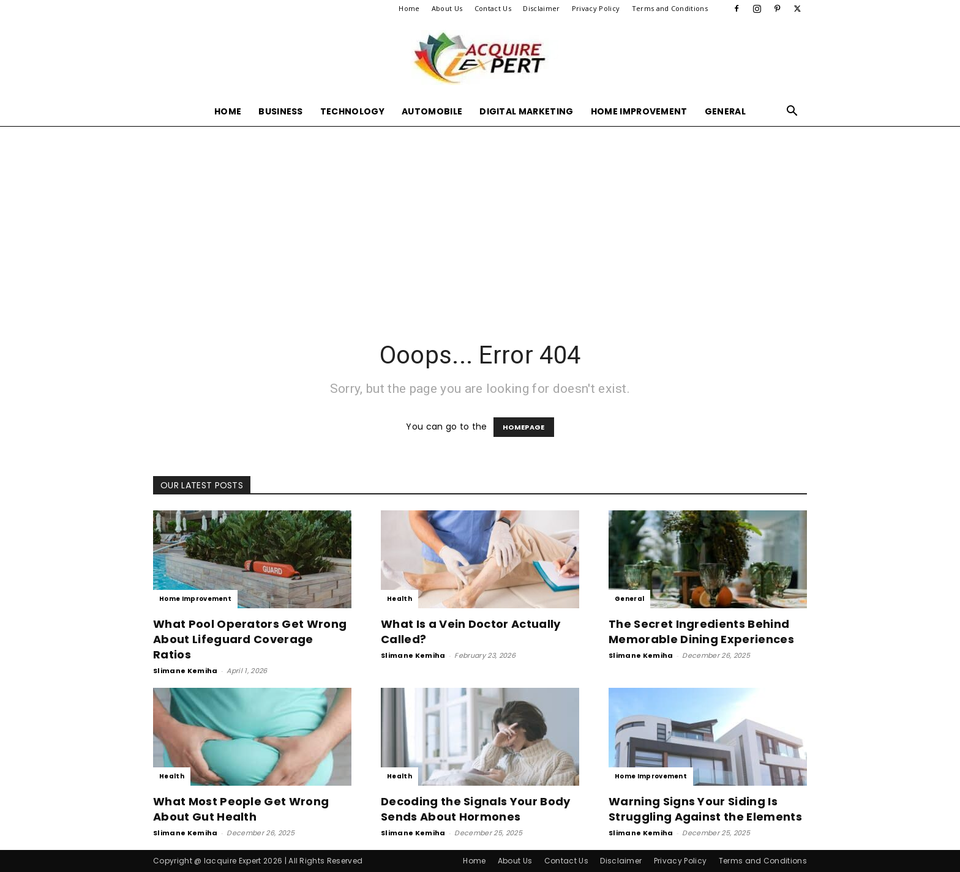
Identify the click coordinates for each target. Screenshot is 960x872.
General (725, 111)
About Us (447, 8)
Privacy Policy (596, 8)
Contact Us (492, 8)
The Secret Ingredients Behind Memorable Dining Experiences (701, 631)
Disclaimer (541, 8)
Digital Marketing (526, 111)
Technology (352, 111)
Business (280, 111)
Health (399, 598)
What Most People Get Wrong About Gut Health (241, 809)
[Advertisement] (480, 218)
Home (409, 8)
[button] (792, 112)
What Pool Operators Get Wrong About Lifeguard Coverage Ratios (250, 639)
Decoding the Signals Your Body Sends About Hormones (476, 809)
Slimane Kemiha (185, 671)
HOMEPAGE (524, 427)
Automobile (432, 111)
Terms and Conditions (670, 8)
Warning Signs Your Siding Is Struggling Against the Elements (705, 809)
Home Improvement (639, 111)
